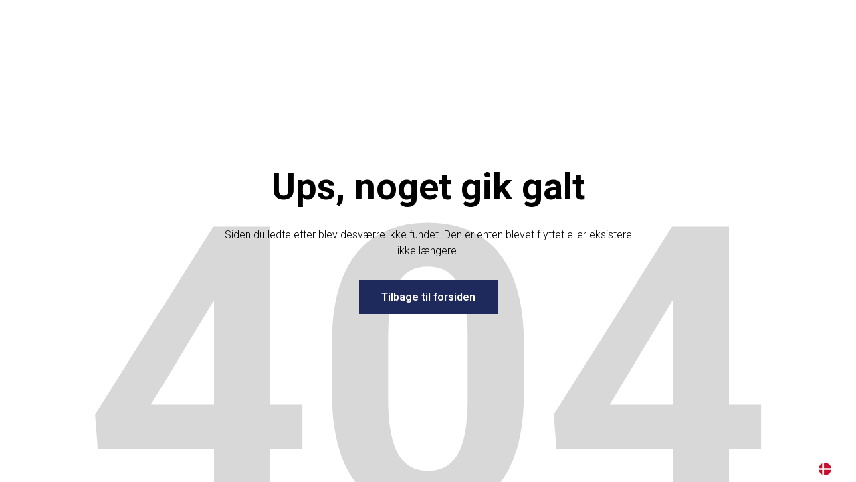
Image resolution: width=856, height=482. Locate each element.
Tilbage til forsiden (428, 297)
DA (825, 469)
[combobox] (825, 468)
